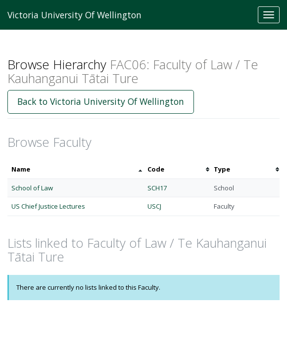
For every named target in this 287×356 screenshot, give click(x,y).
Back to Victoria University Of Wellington (100, 101)
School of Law (32, 187)
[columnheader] (75, 169)
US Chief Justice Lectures (48, 206)
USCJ (154, 206)
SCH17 (157, 187)
